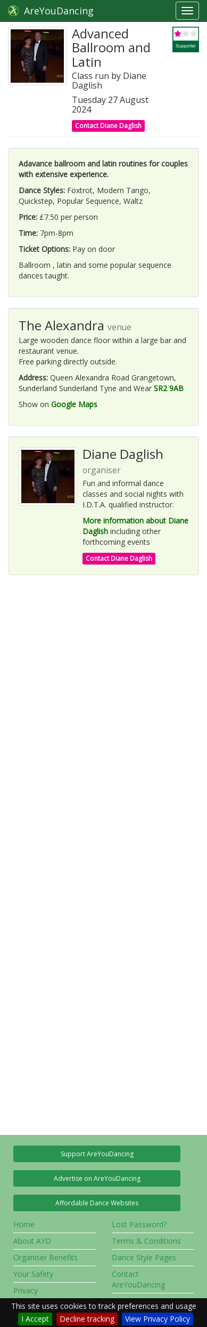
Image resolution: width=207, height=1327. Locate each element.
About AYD (32, 1241)
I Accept (35, 1319)
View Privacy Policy (157, 1319)
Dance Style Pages (144, 1257)
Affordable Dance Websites (96, 1202)
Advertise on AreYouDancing (97, 1178)
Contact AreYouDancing (138, 1279)
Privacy (25, 1290)
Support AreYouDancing (97, 1153)
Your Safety (33, 1274)
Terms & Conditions (146, 1241)
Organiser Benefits (45, 1257)
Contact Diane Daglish (108, 125)
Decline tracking (87, 1319)
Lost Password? (139, 1224)
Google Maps (74, 404)
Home (24, 1224)
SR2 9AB (169, 388)
